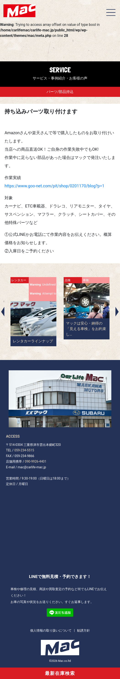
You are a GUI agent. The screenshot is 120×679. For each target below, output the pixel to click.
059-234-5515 (24, 450)
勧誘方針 (83, 630)
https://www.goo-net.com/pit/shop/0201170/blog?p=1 (54, 185)
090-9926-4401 (35, 461)
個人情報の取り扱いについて (51, 630)
